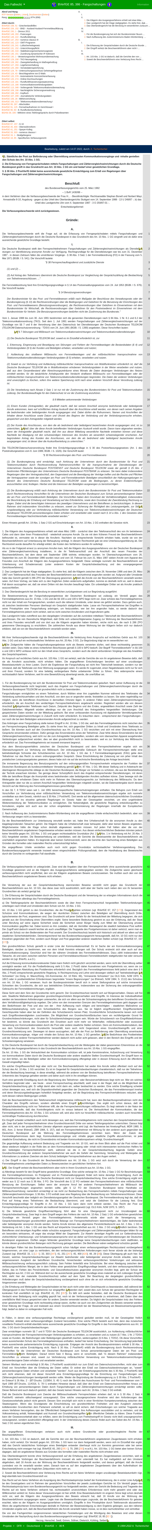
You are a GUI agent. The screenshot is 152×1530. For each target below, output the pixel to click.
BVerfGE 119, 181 (10, 82)
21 (148, 461)
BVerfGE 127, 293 (10, 65)
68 (148, 1439)
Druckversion (35, 14)
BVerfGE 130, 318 (10, 51)
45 (148, 903)
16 (148, 399)
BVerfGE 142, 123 (10, 42)
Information (143, 4)
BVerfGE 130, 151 (10, 54)
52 (148, 1066)
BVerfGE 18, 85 (9, 138)
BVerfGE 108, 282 (10, 93)
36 (148, 746)
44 (148, 895)
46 (148, 910)
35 (148, 723)
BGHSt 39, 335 (9, 113)
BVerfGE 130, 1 (9, 56)
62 (148, 1287)
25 (148, 548)
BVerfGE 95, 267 (9, 104)
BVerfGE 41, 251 (9, 129)
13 (148, 354)
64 (148, 1331)
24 (148, 531)
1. (85, 20)
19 (148, 448)
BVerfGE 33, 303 (9, 132)
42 (148, 866)
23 (148, 522)
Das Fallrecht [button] (12, 4)
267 (69, 1254)
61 (148, 1247)
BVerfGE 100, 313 (10, 101)
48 (148, 963)
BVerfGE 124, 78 (9, 71)
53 (148, 1080)
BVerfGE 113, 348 (10, 87)
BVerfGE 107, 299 (10, 96)
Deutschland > (35, 1526)
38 (148, 790)
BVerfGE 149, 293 (10, 34)
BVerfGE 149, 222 (10, 37)
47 (148, 946)
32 (148, 658)
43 (148, 885)
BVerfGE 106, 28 (9, 99)
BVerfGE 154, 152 (10, 28)
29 (148, 616)
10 (148, 332)
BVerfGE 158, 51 (9, 26)
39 (148, 813)
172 (5, 942)
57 (148, 1160)
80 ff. (62, 1526)
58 (148, 1168)
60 (148, 1211)
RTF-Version (7, 14)
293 (81, 1448)
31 (148, 644)
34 (148, 693)
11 (148, 338)
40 (148, 820)
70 (148, 1473)
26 (148, 571)
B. (72, 862)
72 (148, 1513)
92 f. (109, 1516)
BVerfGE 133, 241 (10, 45)
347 (53, 1254)
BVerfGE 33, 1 (8, 135)
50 (148, 1045)
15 (148, 390)
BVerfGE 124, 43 (9, 73)
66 (148, 1394)
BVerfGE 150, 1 (9, 31)
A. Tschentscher (99, 149)
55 (148, 1120)
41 (148, 847)
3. (85, 26)
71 (148, 1480)
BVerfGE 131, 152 (10, 48)
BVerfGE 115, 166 (10, 84)
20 (148, 455)
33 (148, 683)
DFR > (20, 1526)
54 (148, 1100)
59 (148, 1172)
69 (148, 1456)
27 (148, 591)
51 (148, 1052)
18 (148, 425)
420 (85, 1254)
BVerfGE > (51, 1526)
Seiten (18, 14)
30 (148, 637)
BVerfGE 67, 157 (9, 124)
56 (148, 1143)
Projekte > (8, 1526)
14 (148, 364)
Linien (24, 14)
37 (148, 763)
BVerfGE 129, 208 (10, 59)
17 (148, 406)
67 (148, 1431)
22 (148, 490)
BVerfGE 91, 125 (9, 107)
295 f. (65, 1448)
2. (85, 23)
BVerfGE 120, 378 (10, 76)
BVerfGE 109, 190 (10, 90)
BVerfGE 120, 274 (10, 79)
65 (148, 1364)
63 (148, 1318)
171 (120, 910)
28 (148, 596)
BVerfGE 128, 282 (10, 62)
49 (148, 993)
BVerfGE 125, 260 (10, 68)
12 (148, 345)
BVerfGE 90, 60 (9, 110)
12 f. (36, 1254)
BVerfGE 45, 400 (9, 127)
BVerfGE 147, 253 (10, 40)
